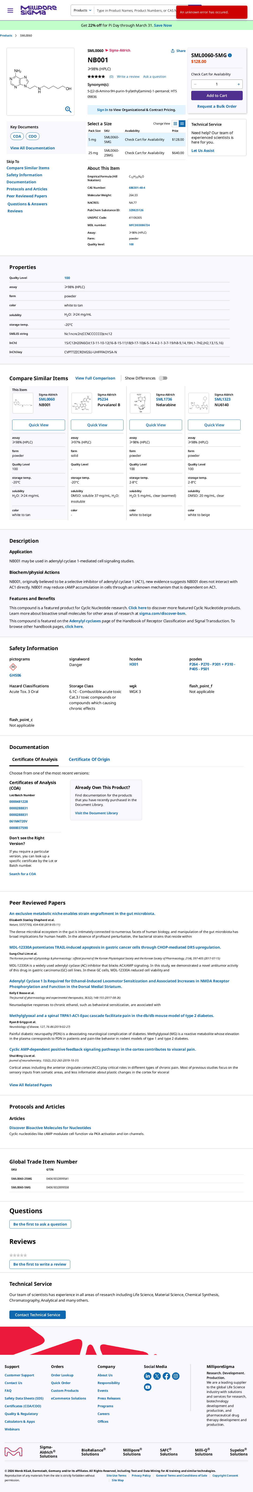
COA (17, 136)
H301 (133, 664)
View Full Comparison (95, 378)
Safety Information (24, 174)
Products (6, 35)
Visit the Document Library (96, 813)
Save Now (163, 25)
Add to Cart (217, 95)
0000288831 (18, 808)
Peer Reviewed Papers (27, 196)
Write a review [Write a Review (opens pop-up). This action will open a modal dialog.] (128, 76)
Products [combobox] (80, 10)
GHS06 (15, 675)
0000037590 (18, 827)
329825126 (136, 210)
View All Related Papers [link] (30, 1084)
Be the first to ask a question (40, 1224)
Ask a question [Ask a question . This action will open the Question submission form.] (154, 76)
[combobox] (136, 10)
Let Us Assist (202, 150)
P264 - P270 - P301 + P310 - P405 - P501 (212, 666)
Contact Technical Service (37, 1314)
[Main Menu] (10, 10)
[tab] (10, 35)
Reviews (15, 211)
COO (33, 136)
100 (131, 244)
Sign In (102, 109)
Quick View (38, 424)
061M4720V (18, 821)
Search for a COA (22, 874)
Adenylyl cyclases (85, 620)
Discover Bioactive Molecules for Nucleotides (50, 1127)
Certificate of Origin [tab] (89, 759)
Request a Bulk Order (216, 106)
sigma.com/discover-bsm (162, 613)
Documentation (21, 181)
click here (73, 626)
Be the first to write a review (41, 1265)
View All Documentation (32, 148)
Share (178, 50)
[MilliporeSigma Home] (39, 10)
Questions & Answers (27, 203)
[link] (25, 1375)
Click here (137, 607)
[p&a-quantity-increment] (238, 84)
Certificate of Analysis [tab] (35, 759)
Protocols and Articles (27, 189)
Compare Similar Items (28, 167)
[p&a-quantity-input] (217, 84)
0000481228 (18, 801)
